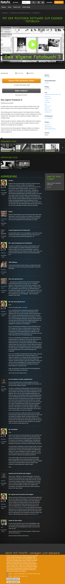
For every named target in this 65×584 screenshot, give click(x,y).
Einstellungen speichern (13, 579)
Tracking (10, 573)
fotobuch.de (47, 96)
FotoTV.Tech (47, 89)
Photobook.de (48, 98)
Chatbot (10, 576)
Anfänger (47, 82)
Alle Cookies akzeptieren (13, 582)
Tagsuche (43, 2)
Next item (62, 147)
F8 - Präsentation (48, 118)
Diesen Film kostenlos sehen (21, 81)
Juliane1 (3, 386)
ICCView (46, 100)
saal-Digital (47, 102)
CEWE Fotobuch (48, 110)
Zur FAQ (49, 187)
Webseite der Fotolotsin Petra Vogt (52, 94)
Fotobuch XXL (48, 106)
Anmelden (49, 2)
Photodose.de (48, 112)
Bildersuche (39, 2)
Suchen (33, 2)
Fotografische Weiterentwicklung (20, 13)
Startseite (5, 13)
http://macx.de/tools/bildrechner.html (17, 507)
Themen (3, 7)
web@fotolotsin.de (33, 514)
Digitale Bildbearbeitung (50, 128)
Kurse (9, 7)
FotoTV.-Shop (26, 7)
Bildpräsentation (48, 126)
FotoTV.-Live (16, 7)
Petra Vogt (47, 76)
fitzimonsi (3, 269)
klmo (2, 527)
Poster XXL (47, 108)
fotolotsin (3, 190)
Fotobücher (36, 13)
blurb (46, 104)
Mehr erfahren (21, 91)
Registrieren (58, 2)
